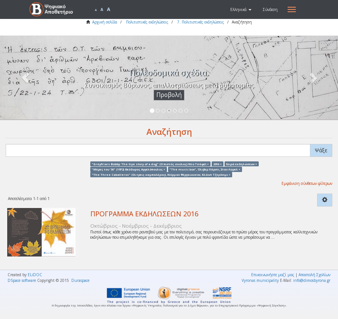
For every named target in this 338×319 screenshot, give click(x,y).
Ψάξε (321, 150)
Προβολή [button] (169, 95)
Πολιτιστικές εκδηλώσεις (147, 22)
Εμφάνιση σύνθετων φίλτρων (306, 183)
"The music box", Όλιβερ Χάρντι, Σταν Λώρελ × (205, 169)
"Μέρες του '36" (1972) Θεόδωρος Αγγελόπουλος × (128, 169)
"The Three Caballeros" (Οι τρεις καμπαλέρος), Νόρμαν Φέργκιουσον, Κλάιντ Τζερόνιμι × (161, 175)
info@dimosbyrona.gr (311, 280)
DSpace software (22, 280)
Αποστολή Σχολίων (314, 274)
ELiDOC (35, 274)
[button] (241, 9)
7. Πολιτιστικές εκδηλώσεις (200, 22)
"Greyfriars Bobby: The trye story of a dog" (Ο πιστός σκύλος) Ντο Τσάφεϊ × (150, 164)
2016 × (217, 164)
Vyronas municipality (260, 280)
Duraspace (80, 280)
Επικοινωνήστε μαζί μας (272, 274)
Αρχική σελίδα (104, 22)
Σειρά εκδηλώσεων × (241, 164)
